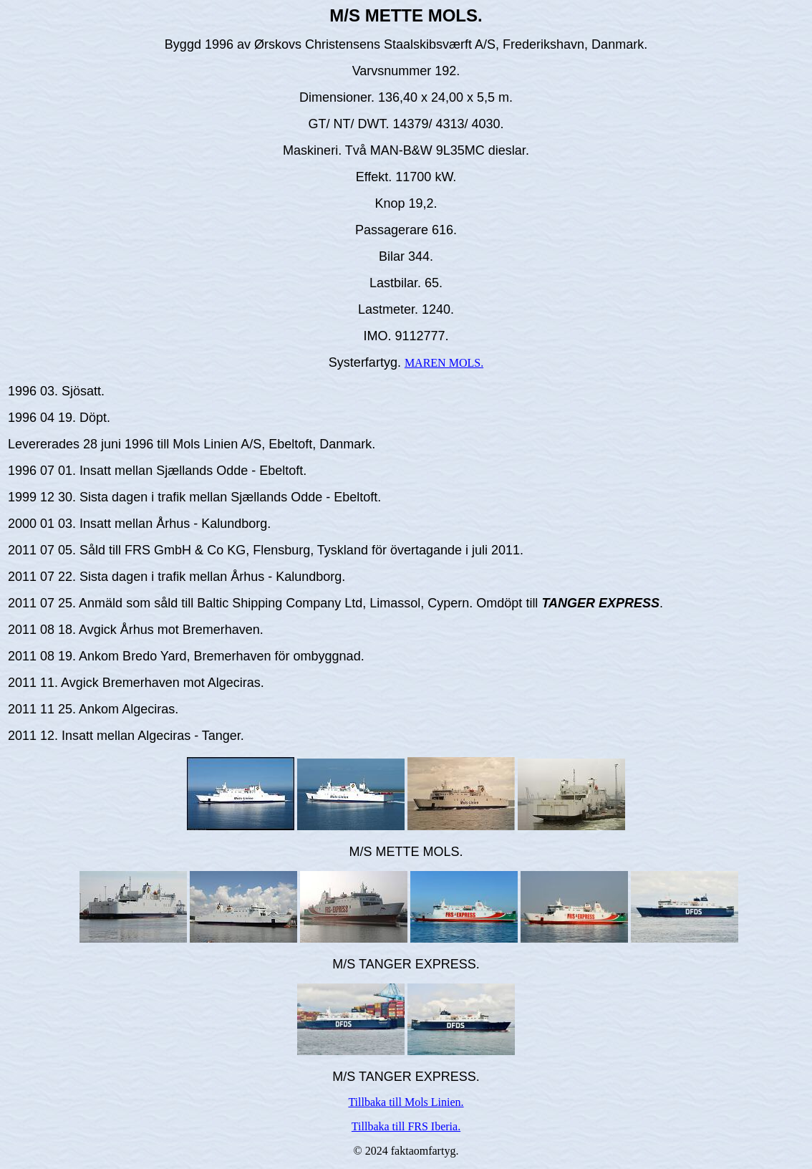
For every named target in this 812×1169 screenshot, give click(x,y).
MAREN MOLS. (444, 363)
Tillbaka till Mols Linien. (405, 1102)
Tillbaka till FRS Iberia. (406, 1126)
